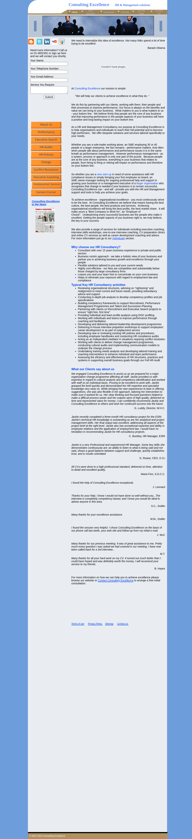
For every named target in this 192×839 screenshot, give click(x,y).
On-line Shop (141, 12)
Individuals (118, 238)
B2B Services (90, 12)
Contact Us (159, 12)
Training (125, 12)
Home (75, 12)
